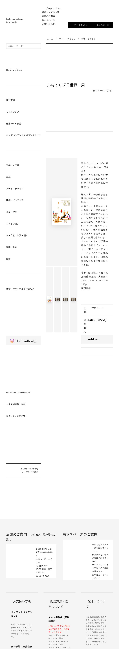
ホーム (50, 39)
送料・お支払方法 (50, 12)
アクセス (57, 8)
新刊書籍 (10, 100)
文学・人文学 (12, 165)
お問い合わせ (48, 24)
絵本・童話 (11, 247)
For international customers (18, 392)
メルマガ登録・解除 (16, 404)
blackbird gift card (14, 70)
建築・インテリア (15, 200)
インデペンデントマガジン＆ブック (23, 135)
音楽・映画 (11, 212)
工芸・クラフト (88, 39)
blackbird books (23, 21)
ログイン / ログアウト (16, 416)
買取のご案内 (48, 16)
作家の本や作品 (13, 123)
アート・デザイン (15, 188)
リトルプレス (12, 112)
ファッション (12, 224)
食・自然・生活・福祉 (17, 235)
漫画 (8, 259)
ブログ (49, 8)
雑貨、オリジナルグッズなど (20, 289)
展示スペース (48, 20)
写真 (8, 177)
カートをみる (92, 25)
